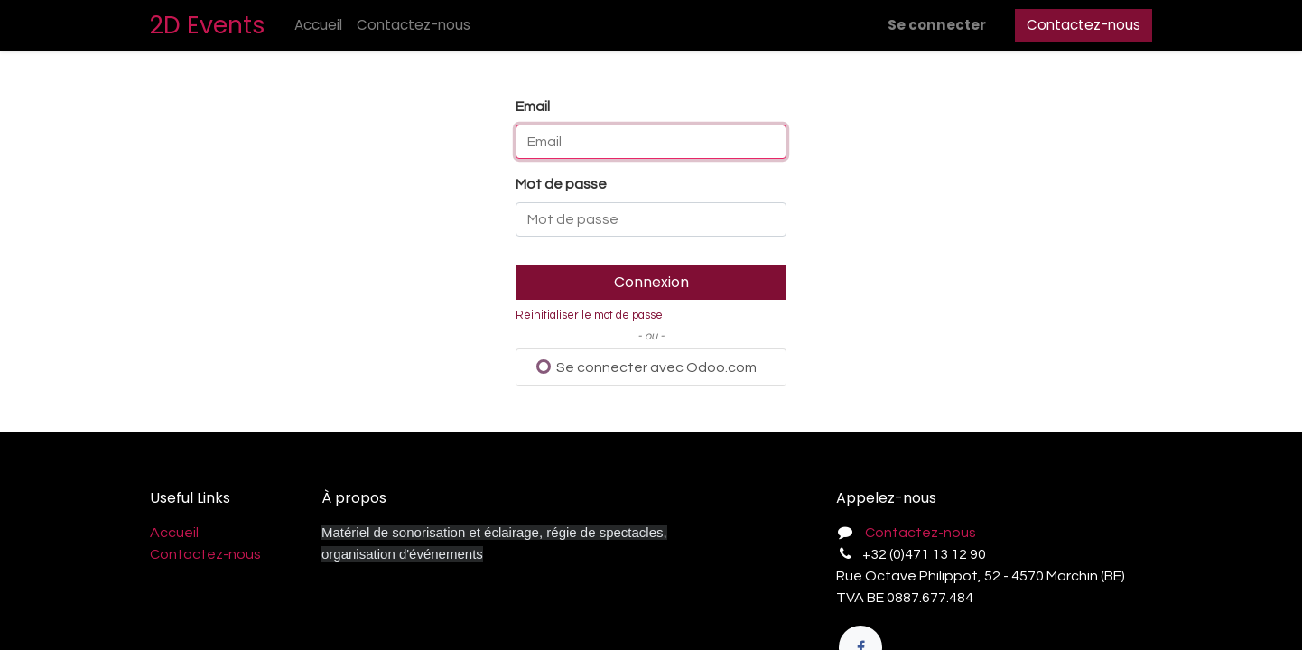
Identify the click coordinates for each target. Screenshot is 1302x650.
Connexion (651, 282)
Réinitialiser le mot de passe (589, 315)
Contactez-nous (1083, 24)
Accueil (174, 532)
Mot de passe (561, 184)
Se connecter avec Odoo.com (646, 367)
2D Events (207, 25)
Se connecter (937, 24)
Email (533, 106)
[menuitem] (318, 25)
